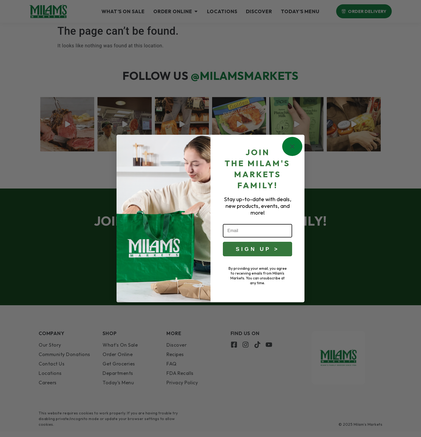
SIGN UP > (257, 249)
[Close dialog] (292, 146)
